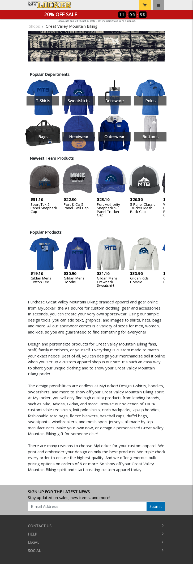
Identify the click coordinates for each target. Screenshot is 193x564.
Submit (155, 506)
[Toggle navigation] (158, 5)
